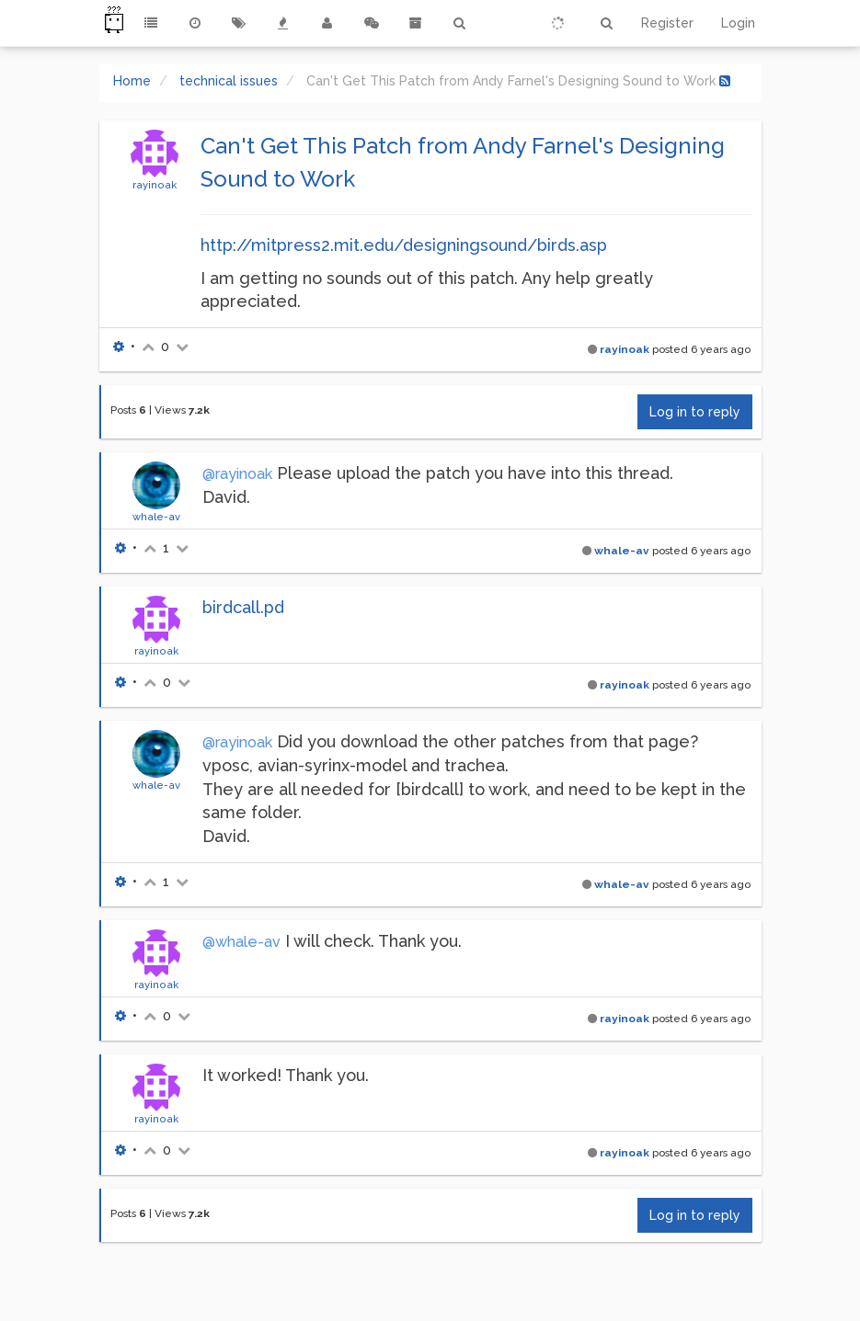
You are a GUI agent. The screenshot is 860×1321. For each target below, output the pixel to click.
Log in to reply (694, 411)
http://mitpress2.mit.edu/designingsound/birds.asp (404, 245)
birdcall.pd (243, 607)
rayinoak (154, 184)
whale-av (156, 516)
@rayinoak (237, 474)
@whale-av (241, 942)
